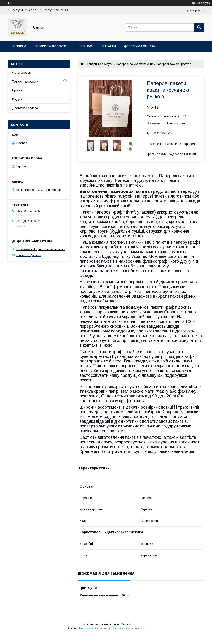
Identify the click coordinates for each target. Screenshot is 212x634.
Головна (19, 46)
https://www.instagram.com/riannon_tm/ (40, 249)
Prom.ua (126, 624)
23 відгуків (203, 3)
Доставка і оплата (139, 46)
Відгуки (17, 99)
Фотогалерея (21, 72)
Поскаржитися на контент (94, 628)
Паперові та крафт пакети (134, 64)
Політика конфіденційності (128, 628)
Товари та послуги (50, 46)
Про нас (85, 46)
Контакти (108, 46)
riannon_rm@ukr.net (28, 255)
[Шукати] (199, 27)
